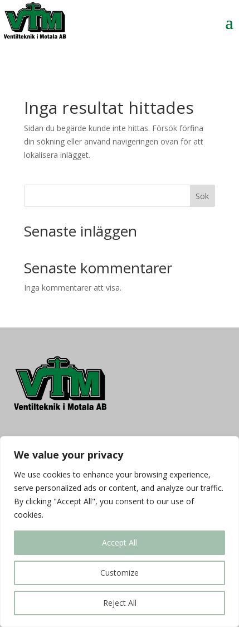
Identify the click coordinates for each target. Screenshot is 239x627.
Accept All (119, 542)
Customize (119, 572)
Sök (202, 196)
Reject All (119, 602)
